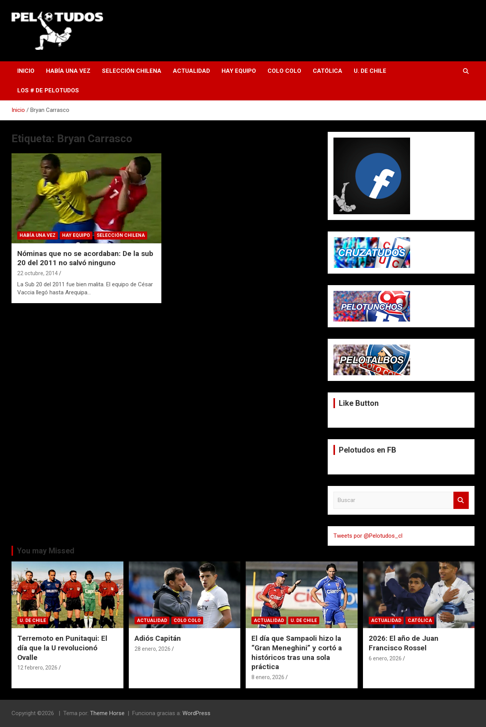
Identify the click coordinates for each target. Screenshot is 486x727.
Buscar (461, 500)
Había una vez (68, 70)
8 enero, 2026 (267, 677)
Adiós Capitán (158, 638)
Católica (327, 70)
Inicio (25, 70)
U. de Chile (370, 70)
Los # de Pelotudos (48, 90)
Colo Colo (284, 70)
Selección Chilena (131, 70)
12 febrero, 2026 (37, 668)
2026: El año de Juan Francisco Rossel (403, 643)
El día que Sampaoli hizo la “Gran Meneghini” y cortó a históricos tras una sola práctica (296, 652)
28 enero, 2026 (153, 649)
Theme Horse (107, 713)
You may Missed (45, 550)
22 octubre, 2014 (37, 273)
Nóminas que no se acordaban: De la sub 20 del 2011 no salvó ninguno (85, 258)
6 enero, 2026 (385, 658)
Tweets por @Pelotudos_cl (367, 535)
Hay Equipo (239, 70)
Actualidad (191, 70)
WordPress (196, 713)
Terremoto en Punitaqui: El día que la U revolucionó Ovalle (62, 647)
